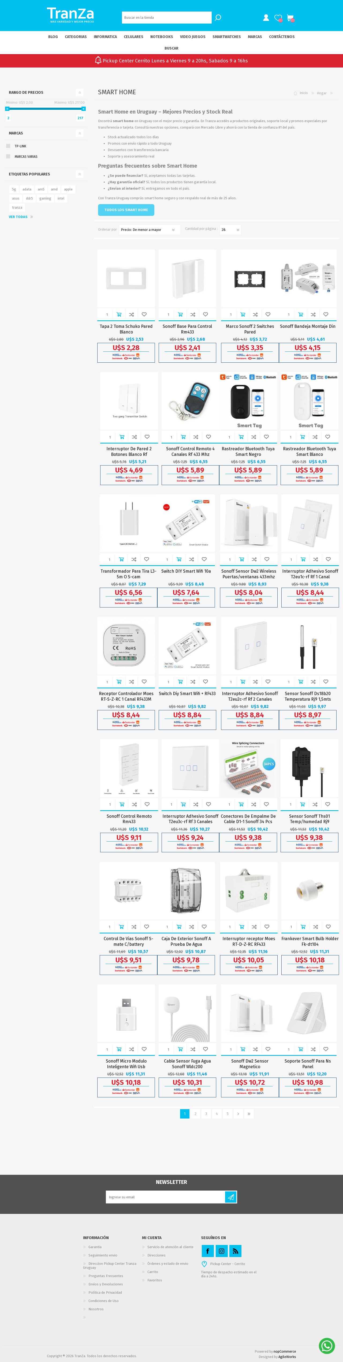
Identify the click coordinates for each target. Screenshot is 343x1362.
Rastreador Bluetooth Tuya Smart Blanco (309, 451)
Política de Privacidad (105, 1292)
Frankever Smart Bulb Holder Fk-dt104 (310, 941)
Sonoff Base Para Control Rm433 (187, 329)
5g (14, 189)
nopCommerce (285, 1351)
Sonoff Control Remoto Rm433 (129, 819)
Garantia (95, 1247)
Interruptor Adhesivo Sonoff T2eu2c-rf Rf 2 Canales (250, 696)
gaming (45, 198)
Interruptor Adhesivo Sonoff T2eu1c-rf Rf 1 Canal (310, 574)
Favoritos (154, 1280)
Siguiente (238, 1114)
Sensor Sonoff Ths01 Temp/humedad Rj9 (309, 819)
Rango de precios (26, 92)
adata (27, 189)
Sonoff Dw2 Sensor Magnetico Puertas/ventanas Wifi (250, 1067)
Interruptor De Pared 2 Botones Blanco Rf (129, 451)
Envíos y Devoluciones (105, 1284)
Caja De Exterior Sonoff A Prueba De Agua (186, 941)
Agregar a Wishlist (144, 314)
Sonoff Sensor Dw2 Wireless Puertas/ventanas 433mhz (248, 574)
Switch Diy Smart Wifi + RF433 (187, 693)
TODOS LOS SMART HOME (126, 210)
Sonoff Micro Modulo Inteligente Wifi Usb (126, 1064)
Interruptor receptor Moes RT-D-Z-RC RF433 (248, 941)
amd (54, 189)
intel (61, 198)
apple (68, 189)
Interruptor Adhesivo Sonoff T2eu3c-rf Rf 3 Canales (190, 819)
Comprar (119, 314)
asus (16, 198)
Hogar (322, 93)
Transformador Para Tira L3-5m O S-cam (128, 574)
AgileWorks (287, 1357)
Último (249, 1114)
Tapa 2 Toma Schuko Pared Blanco (126, 329)
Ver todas (18, 217)
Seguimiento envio (102, 1255)
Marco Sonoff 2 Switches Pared (250, 329)
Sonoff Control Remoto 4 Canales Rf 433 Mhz (190, 451)
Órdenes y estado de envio (167, 1264)
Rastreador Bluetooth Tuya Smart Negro (248, 451)
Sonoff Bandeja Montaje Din (307, 326)
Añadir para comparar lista (131, 314)
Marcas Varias (26, 157)
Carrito (290, 18)
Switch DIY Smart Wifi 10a (186, 571)
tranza (17, 207)
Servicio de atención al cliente (170, 1247)
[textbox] (167, 18)
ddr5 (29, 198)
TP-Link (20, 146)
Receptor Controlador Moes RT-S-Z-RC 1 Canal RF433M (126, 696)
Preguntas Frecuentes (105, 1276)
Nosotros (96, 1309)
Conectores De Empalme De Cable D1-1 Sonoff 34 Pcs (248, 819)
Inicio (304, 93)
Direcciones (156, 1255)
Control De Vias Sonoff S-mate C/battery (128, 941)
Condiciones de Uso (103, 1301)
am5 (41, 189)
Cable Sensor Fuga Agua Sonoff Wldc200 (187, 1064)
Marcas (16, 133)
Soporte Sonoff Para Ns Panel (308, 1064)
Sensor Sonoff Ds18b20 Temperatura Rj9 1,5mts (308, 696)
